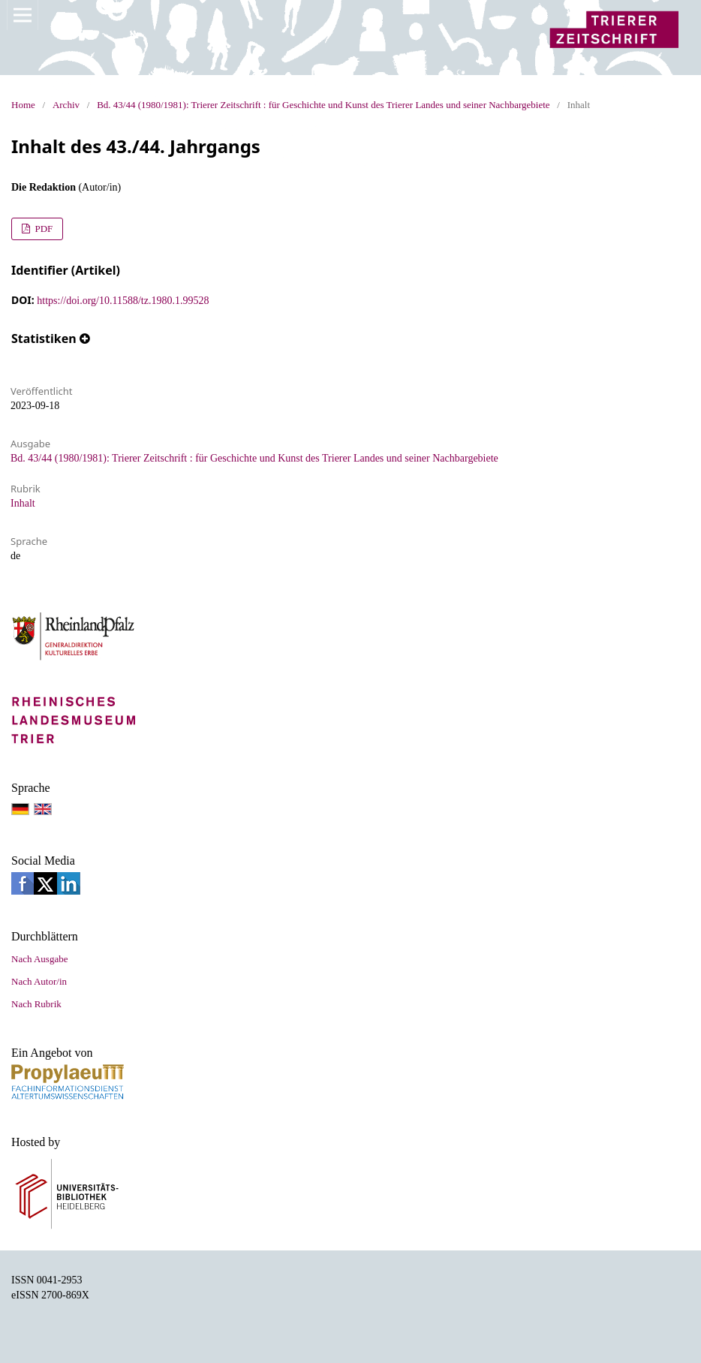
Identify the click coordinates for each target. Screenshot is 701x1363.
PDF (42, 228)
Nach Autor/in (39, 981)
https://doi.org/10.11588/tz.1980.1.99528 (123, 300)
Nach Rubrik (36, 1003)
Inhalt (23, 503)
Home (23, 104)
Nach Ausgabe (39, 958)
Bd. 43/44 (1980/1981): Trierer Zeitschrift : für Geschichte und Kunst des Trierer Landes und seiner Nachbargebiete (323, 104)
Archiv (66, 104)
